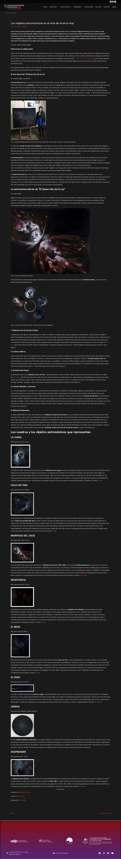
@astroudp (22, 800)
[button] (53, 7)
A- (110, 1)
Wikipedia (83, 575)
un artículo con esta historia (83, 58)
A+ (115, 1)
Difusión (24, 26)
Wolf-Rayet (16, 377)
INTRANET (107, 7)
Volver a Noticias (10, 13)
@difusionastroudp (24, 792)
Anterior (11, 813)
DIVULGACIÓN (89, 7)
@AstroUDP (20, 796)
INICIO (45, 7)
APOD (99, 480)
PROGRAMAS (77, 7)
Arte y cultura (16, 26)
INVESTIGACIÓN (65, 7)
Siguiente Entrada (106, 813)
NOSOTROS (54, 7)
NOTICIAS (98, 7)
